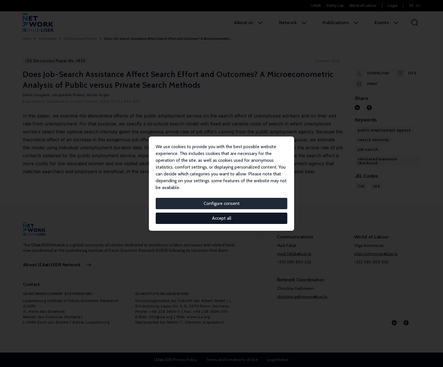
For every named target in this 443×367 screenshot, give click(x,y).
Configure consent (222, 203)
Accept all (221, 218)
